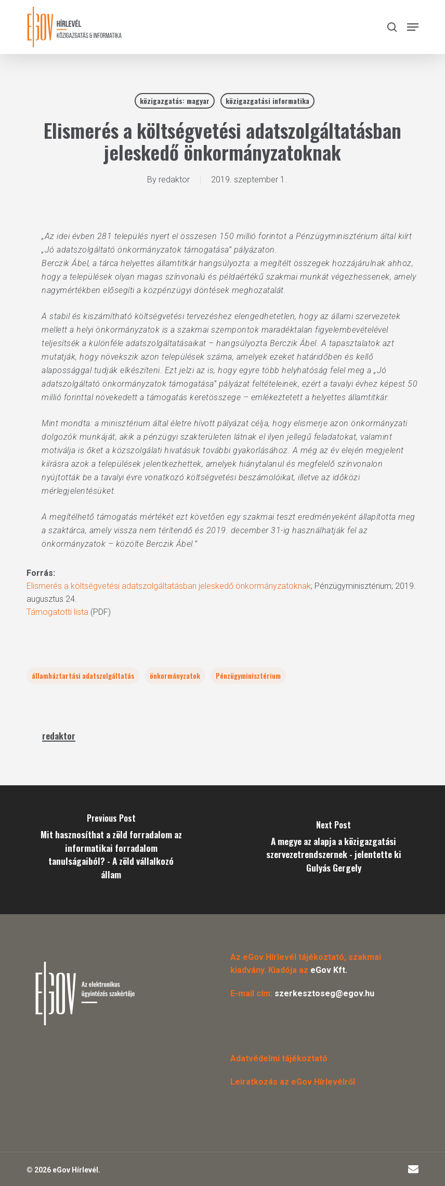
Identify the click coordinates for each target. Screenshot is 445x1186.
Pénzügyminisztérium (248, 675)
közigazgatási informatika (267, 100)
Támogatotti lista (57, 612)
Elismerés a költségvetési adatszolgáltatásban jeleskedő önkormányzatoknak (169, 586)
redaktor (174, 180)
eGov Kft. (328, 970)
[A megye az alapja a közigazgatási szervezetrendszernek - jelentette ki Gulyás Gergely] (333, 849)
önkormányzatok (175, 675)
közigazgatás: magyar (175, 100)
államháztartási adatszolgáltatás (83, 675)
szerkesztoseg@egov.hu (324, 993)
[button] (412, 27)
